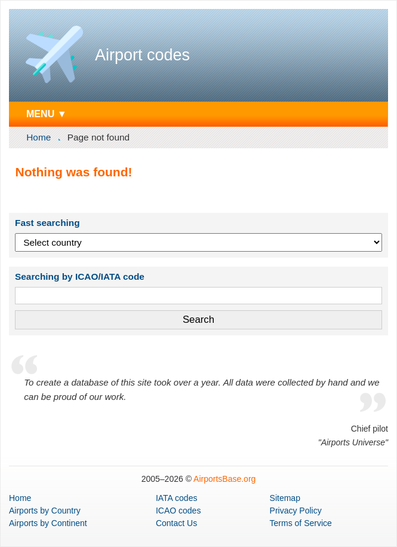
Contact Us (176, 523)
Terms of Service (301, 523)
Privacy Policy (296, 510)
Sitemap (285, 498)
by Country (45, 510)
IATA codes (177, 498)
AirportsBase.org (224, 479)
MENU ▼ (46, 113)
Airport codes (142, 55)
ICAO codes (178, 510)
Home (38, 137)
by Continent (48, 523)
